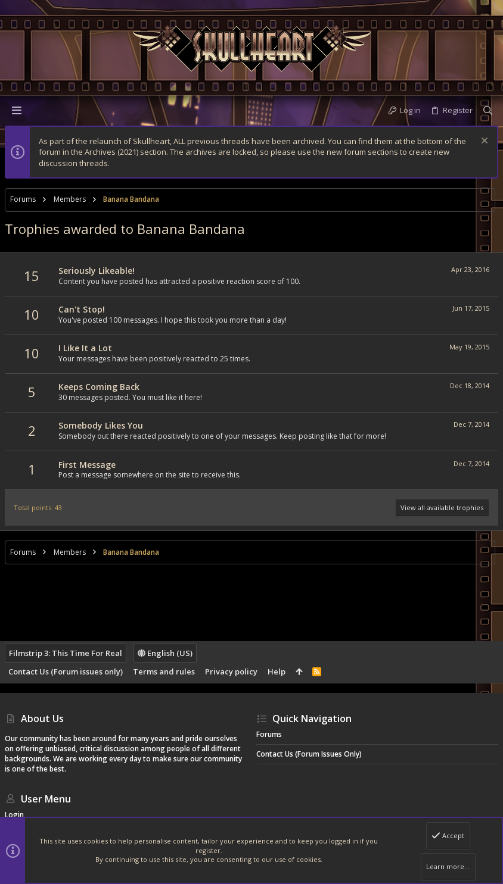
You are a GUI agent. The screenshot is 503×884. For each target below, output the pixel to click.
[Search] (487, 110)
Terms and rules (164, 671)
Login (14, 815)
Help (276, 671)
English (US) (165, 653)
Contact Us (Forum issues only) (65, 671)
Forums (269, 734)
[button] (17, 110)
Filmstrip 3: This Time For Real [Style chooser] (65, 653)
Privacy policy (231, 671)
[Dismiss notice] (483, 142)
